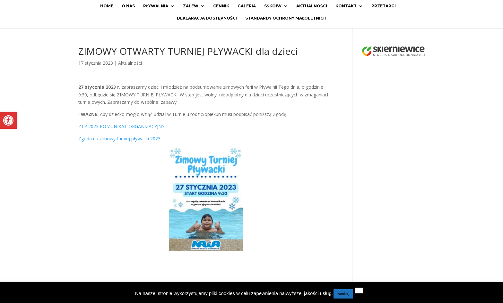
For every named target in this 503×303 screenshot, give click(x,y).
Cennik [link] (221, 6)
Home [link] (106, 6)
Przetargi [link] (383, 6)
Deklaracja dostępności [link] (207, 18)
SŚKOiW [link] (273, 6)
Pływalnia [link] (155, 6)
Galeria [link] (247, 6)
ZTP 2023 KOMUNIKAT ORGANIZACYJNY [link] (121, 126)
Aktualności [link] (311, 6)
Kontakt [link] (346, 6)
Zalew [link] (190, 6)
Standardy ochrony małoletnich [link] (285, 18)
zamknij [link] (343, 294)
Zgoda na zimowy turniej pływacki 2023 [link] (119, 138)
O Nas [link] (128, 6)
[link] (8, 120)
